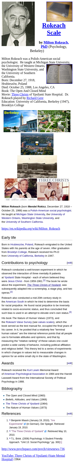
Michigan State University (30, 214)
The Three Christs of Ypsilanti (44, 284)
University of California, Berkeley (26, 255)
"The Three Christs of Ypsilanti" (27, 431)
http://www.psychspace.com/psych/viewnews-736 (33, 449)
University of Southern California (24, 221)
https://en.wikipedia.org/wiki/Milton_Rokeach (31, 228)
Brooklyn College (17, 251)
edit (69, 262)
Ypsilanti (9, 277)
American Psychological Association (24, 373)
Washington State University (38, 218)
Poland (29, 244)
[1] (44, 280)
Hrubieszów (17, 244)
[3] (70, 312)
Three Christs (20, 94)
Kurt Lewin (33, 370)
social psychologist (60, 210)
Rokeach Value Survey (19, 322)
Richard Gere (35, 98)
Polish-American (39, 210)
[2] (11, 292)
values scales (46, 322)
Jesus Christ (15, 281)
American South (15, 301)
